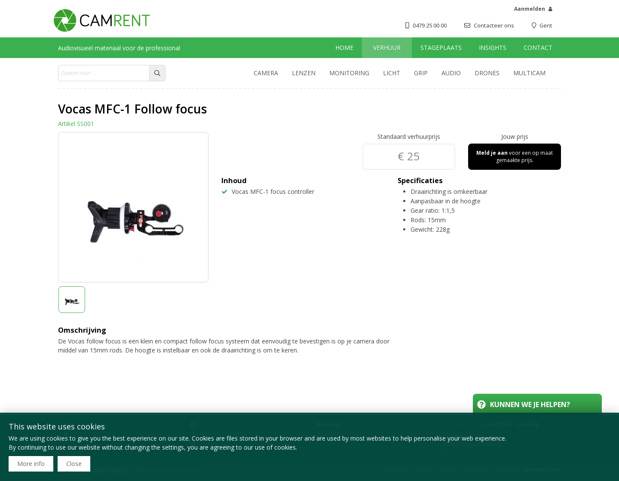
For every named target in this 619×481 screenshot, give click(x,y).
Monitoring (349, 73)
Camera (266, 73)
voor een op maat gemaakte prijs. (514, 156)
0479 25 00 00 (430, 25)
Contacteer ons (494, 25)
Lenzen (304, 73)
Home (344, 47)
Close (74, 464)
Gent (545, 25)
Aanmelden (529, 8)
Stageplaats (441, 47)
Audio (451, 73)
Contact (538, 47)
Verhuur (387, 47)
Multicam (529, 73)
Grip (421, 73)
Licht (391, 73)
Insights (492, 47)
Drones (487, 73)
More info (31, 464)
